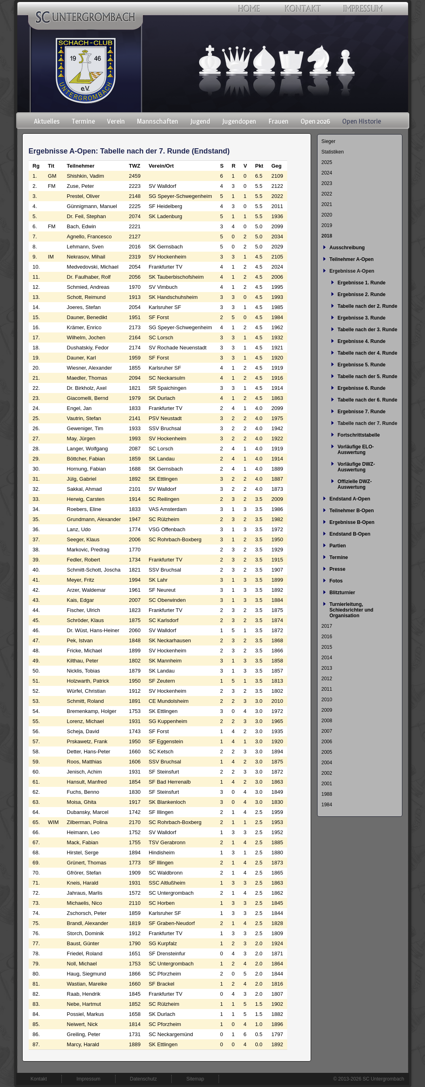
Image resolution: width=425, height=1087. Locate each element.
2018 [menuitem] (327, 236)
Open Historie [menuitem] (361, 121)
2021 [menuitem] (327, 204)
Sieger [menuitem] (329, 141)
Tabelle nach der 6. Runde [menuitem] (368, 400)
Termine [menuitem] (83, 121)
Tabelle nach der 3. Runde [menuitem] (368, 329)
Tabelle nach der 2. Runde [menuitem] (368, 306)
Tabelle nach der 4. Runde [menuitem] (368, 353)
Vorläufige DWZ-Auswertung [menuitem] (356, 467)
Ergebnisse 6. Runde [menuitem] (362, 388)
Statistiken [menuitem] (333, 152)
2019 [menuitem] (327, 225)
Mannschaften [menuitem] (157, 121)
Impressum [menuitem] (88, 1079)
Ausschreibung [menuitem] (347, 247)
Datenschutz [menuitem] (143, 1079)
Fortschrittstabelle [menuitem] (359, 435)
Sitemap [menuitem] (195, 1079)
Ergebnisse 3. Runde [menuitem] (362, 318)
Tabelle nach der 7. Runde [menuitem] (368, 423)
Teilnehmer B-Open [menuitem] (352, 510)
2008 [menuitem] (327, 720)
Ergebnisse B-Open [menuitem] (352, 522)
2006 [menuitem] (327, 741)
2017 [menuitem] (327, 626)
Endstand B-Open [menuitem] (350, 534)
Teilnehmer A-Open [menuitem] (352, 259)
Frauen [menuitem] (278, 121)
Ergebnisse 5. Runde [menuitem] (362, 365)
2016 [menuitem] (327, 636)
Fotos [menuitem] (336, 581)
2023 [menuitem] (327, 183)
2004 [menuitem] (327, 762)
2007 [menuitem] (327, 731)
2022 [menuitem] (327, 194)
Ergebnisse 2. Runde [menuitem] (362, 294)
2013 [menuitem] (327, 668)
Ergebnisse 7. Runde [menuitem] (362, 411)
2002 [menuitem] (327, 773)
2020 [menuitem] (327, 215)
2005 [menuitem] (327, 752)
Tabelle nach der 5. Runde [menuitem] (368, 376)
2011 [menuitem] (327, 689)
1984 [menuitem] (327, 804)
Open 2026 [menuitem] (315, 121)
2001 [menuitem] (327, 783)
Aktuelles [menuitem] (47, 121)
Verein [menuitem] (116, 121)
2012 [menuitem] (327, 678)
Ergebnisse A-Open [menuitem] (352, 271)
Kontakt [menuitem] (39, 1079)
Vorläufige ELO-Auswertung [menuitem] (356, 449)
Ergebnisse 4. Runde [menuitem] (362, 341)
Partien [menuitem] (338, 546)
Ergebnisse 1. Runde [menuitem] (362, 283)
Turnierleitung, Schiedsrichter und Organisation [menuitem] (352, 609)
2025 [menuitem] (327, 162)
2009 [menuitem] (327, 710)
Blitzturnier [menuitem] (342, 592)
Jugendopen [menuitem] (239, 121)
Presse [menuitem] (337, 569)
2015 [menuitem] (327, 647)
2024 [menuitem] (327, 173)
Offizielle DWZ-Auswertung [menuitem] (355, 484)
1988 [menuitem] (327, 794)
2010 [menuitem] (327, 699)
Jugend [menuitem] (200, 121)
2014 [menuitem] (327, 657)
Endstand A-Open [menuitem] (350, 499)
